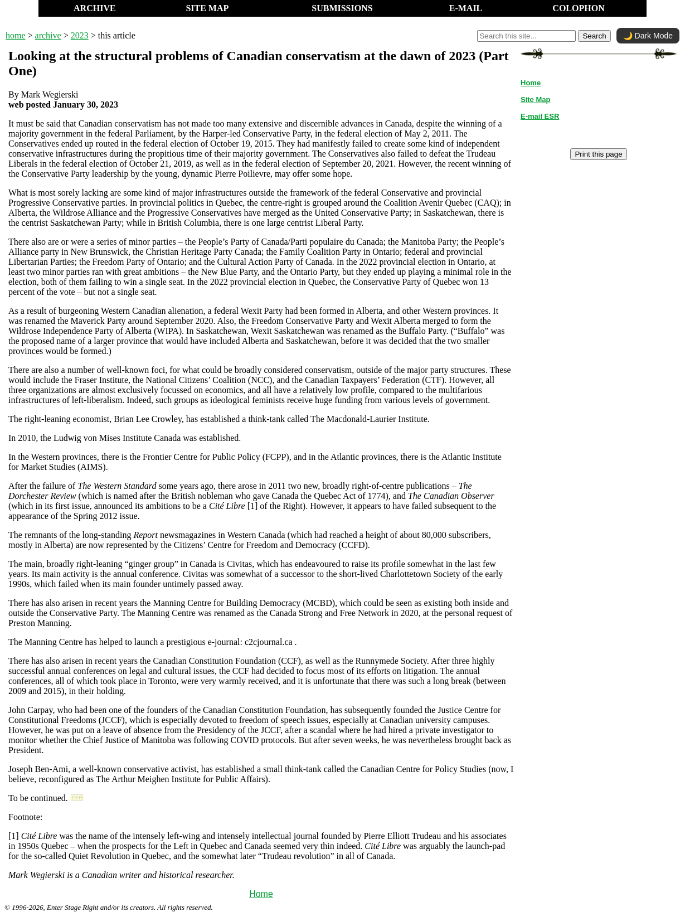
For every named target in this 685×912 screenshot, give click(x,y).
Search (594, 36)
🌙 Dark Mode (648, 35)
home (16, 35)
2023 (80, 35)
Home (261, 894)
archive (48, 35)
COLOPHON (578, 8)
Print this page (598, 154)
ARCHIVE (95, 8)
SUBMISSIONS (342, 8)
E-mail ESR (540, 116)
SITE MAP (207, 8)
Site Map (535, 99)
